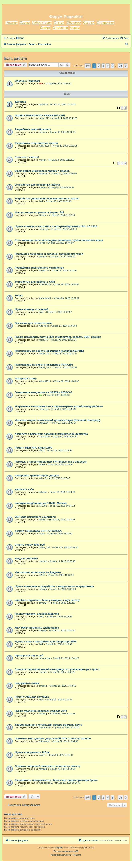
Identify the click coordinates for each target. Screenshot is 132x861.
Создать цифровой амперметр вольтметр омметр (48, 766)
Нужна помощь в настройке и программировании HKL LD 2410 (56, 226)
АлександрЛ (45, 298)
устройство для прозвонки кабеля (37, 184)
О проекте (60, 27)
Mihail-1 (43, 519)
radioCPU (44, 340)
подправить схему (27, 683)
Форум (75, 27)
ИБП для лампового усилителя (35, 516)
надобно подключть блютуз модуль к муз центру (47, 600)
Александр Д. (46, 783)
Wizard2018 (45, 381)
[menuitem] (20, 38)
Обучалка (74, 22)
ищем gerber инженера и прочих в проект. (42, 170)
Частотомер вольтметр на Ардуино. (38, 572)
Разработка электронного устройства (39, 267)
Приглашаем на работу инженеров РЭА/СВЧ (44, 364)
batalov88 (44, 173)
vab (41, 478)
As (40, 395)
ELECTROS (45, 284)
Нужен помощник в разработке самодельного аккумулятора (54, 586)
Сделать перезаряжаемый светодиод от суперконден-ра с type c (57, 669)
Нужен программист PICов (32, 752)
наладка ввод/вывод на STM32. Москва (41, 503)
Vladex (42, 187)
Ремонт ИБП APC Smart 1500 (33, 447)
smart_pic (44, 229)
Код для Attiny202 (26, 558)
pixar (41, 312)
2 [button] (98, 66)
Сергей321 (44, 436)
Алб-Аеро (44, 326)
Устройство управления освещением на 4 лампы (47, 198)
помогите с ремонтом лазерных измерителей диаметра (51, 433)
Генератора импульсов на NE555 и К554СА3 (43, 392)
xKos (41, 699)
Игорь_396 (44, 547)
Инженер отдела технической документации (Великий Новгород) (57, 420)
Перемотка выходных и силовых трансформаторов (49, 253)
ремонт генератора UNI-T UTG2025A (38, 530)
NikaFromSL (45, 727)
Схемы (25, 22)
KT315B (43, 506)
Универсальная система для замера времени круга (48, 724)
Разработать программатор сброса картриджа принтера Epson (56, 780)
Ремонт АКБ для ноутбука (32, 696)
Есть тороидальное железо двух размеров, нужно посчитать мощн (59, 240)
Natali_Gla (44, 353)
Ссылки (88, 22)
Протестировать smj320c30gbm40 (37, 613)
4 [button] (107, 66)
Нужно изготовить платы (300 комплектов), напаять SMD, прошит (58, 337)
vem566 (43, 256)
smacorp (43, 132)
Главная (11, 22)
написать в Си (24, 489)
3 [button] (103, 66)
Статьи (59, 22)
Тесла (19, 295)
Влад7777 (44, 270)
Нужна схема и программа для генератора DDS (46, 641)
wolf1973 (43, 104)
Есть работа (15, 58)
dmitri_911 (44, 118)
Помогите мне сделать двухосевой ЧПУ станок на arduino (53, 738)
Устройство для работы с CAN (35, 281)
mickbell (43, 561)
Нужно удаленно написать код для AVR (41, 710)
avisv (41, 616)
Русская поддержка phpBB (66, 851)
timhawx (43, 603)
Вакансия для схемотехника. (33, 323)
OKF (41, 201)
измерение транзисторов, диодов (37, 475)
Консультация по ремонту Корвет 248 (39, 212)
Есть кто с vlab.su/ (27, 157)
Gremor (42, 215)
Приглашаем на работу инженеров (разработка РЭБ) (49, 350)
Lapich (42, 464)
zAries (42, 755)
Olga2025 (44, 423)
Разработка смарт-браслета (33, 129)
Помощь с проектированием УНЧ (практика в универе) (51, 461)
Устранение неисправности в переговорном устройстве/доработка (59, 406)
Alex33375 (44, 146)
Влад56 (43, 630)
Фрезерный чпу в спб (29, 655)
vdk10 (42, 450)
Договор (20, 101)
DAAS (42, 575)
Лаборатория (42, 22)
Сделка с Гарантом (27, 80)
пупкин (42, 160)
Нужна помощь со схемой (32, 309)
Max (41, 83)
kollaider (43, 492)
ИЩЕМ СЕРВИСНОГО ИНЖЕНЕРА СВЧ (40, 115)
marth (42, 533)
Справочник (105, 22)
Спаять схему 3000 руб (30, 544)
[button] (88, 65)
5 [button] (112, 66)
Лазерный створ (26, 378)
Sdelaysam (44, 741)
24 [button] (120, 66)
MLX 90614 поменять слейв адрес (37, 627)
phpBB (59, 848)
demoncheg (45, 658)
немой (42, 243)
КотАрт (45, 27)
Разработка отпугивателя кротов (36, 143)
